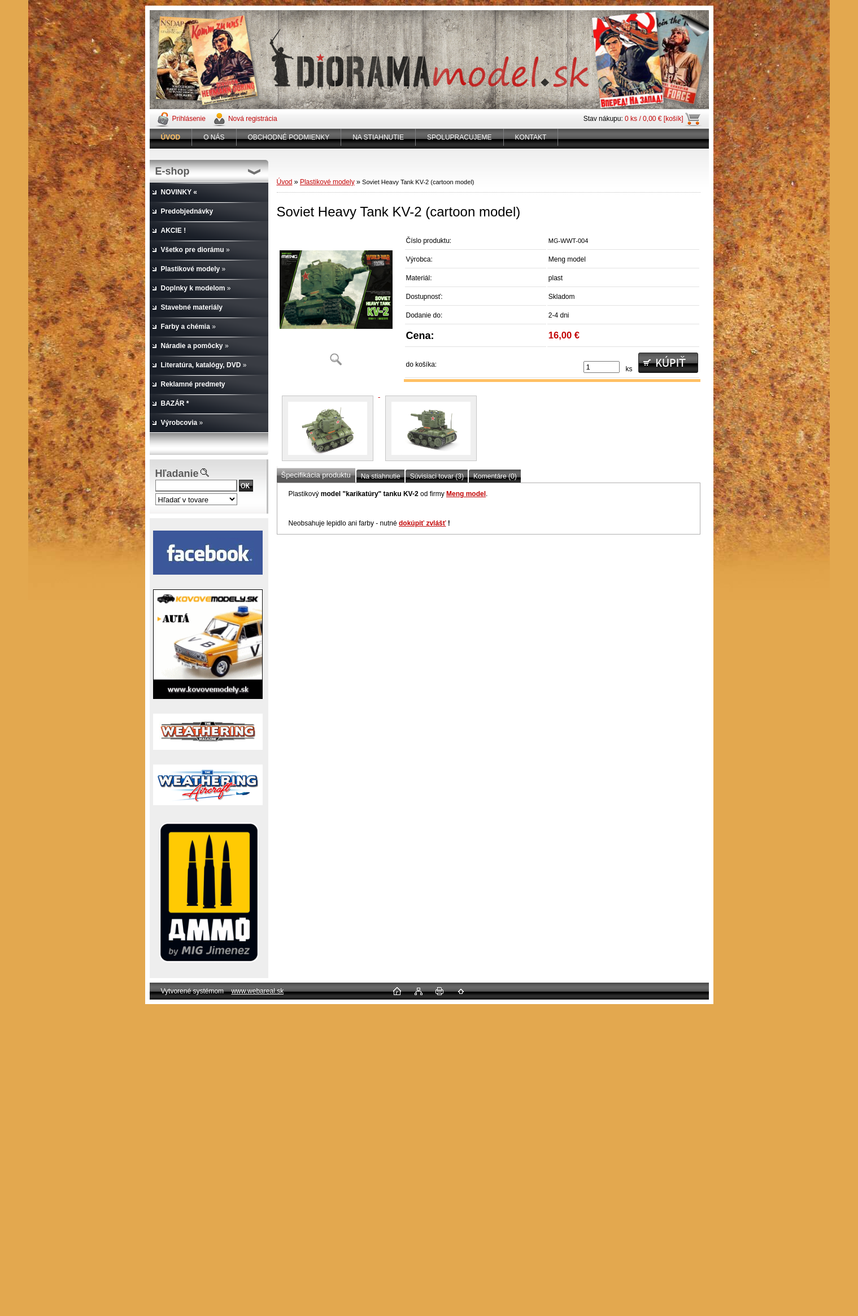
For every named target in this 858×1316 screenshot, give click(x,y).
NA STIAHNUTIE (378, 137)
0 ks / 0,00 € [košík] (654, 119)
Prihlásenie (189, 119)
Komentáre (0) (495, 476)
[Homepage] (171, 137)
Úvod (285, 182)
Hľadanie (177, 473)
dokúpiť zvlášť (422, 523)
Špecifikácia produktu (316, 475)
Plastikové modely (327, 182)
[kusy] (601, 367)
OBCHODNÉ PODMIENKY (289, 137)
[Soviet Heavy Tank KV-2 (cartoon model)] (336, 302)
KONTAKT (531, 137)
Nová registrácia (252, 119)
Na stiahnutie (380, 476)
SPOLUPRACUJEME (459, 137)
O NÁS (213, 137)
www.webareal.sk (257, 991)
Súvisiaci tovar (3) (437, 476)
